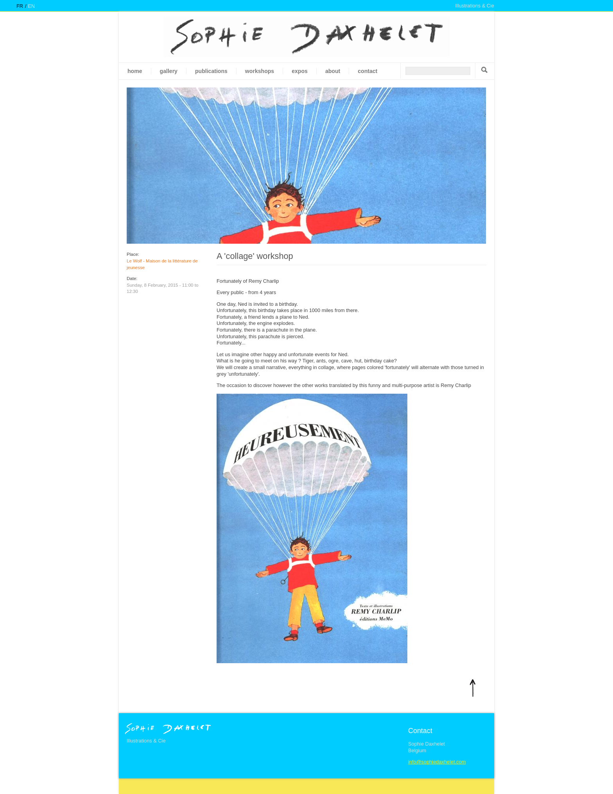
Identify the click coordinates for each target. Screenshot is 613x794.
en (31, 6)
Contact (367, 71)
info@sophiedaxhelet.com (437, 762)
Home (134, 71)
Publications (211, 71)
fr (19, 6)
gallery (168, 71)
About (332, 71)
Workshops (259, 71)
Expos (300, 71)
